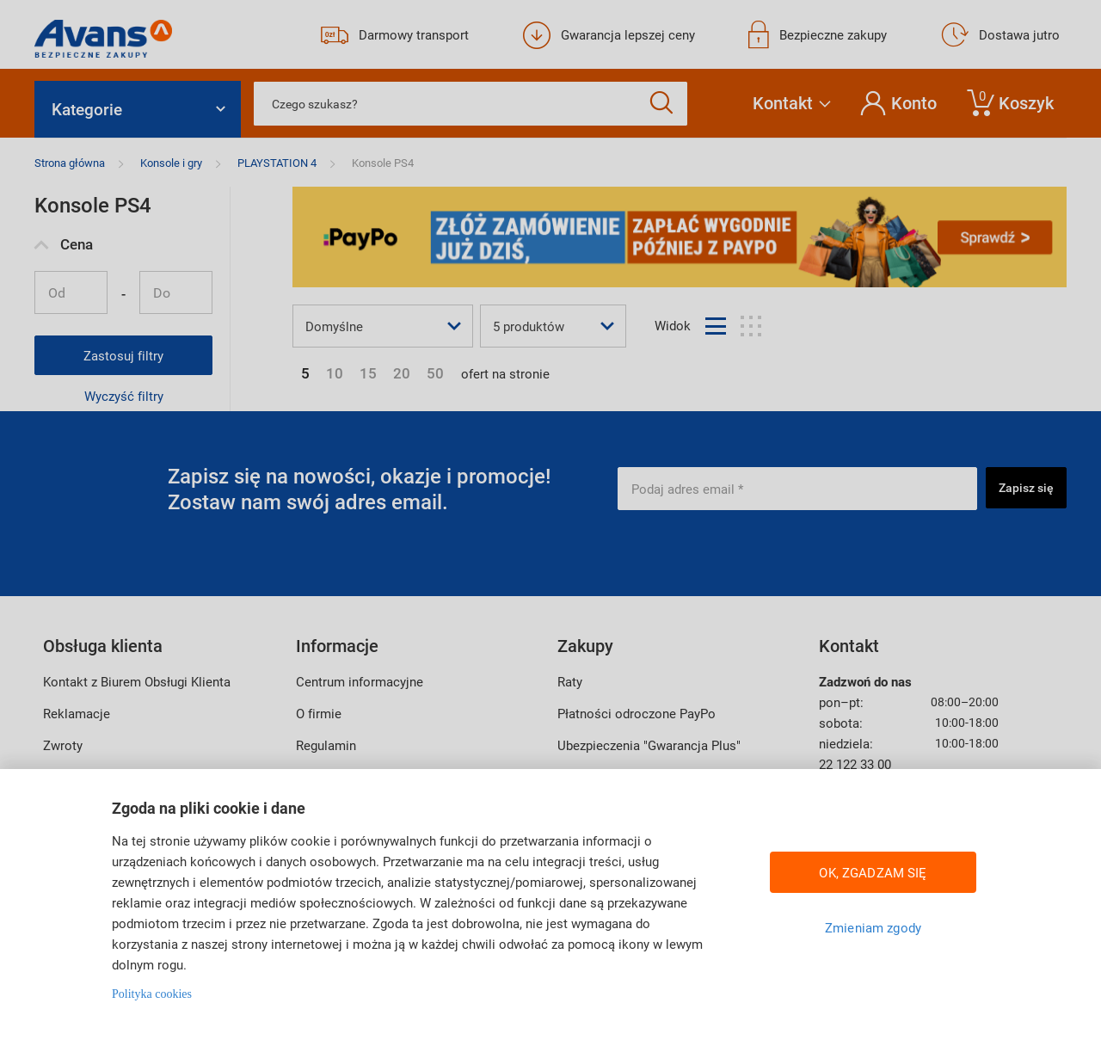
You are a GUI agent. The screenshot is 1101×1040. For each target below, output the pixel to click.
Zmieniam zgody (873, 927)
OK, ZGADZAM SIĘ (872, 872)
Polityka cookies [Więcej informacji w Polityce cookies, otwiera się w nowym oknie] (152, 994)
